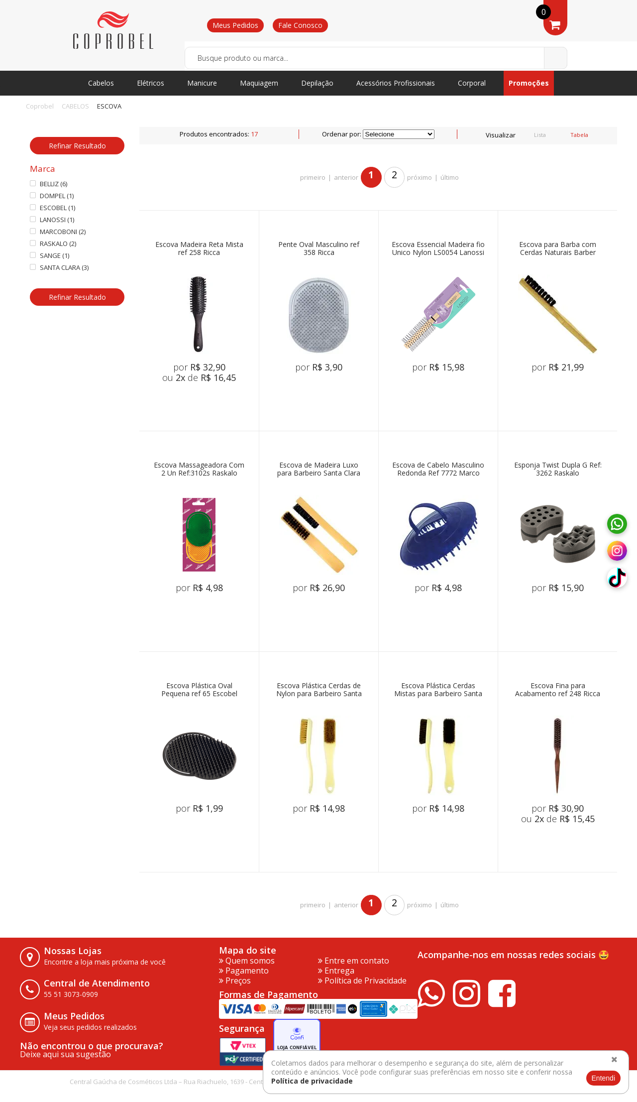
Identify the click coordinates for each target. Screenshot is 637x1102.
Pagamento (244, 970)
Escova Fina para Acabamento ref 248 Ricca (557, 690)
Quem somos (247, 960)
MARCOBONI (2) (58, 232)
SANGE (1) (49, 255)
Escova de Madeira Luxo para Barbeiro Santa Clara (318, 469)
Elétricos (150, 83)
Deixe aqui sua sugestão (65, 1054)
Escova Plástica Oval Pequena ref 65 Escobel (199, 690)
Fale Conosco (300, 25)
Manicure (202, 83)
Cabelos (101, 83)
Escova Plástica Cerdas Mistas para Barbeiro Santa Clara (438, 690)
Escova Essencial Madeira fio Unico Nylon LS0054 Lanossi (438, 249)
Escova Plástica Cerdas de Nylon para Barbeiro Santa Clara (319, 690)
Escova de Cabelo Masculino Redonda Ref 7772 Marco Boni (438, 469)
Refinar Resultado (77, 145)
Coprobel (40, 106)
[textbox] (376, 58)
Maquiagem (259, 83)
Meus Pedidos (235, 25)
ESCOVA (109, 106)
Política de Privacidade (362, 980)
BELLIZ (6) (48, 184)
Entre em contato (353, 960)
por (199, 367)
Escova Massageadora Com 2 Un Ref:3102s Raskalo (199, 469)
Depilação (317, 83)
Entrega (336, 970)
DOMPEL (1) (52, 196)
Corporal (472, 83)
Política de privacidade (312, 1081)
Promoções (529, 83)
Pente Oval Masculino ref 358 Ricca (318, 249)
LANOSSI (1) (52, 220)
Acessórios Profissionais (395, 83)
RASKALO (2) (53, 243)
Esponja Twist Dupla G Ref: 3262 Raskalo (558, 469)
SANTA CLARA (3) (59, 267)
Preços (235, 980)
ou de (199, 377)
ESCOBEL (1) (52, 208)
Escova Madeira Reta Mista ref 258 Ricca (199, 249)
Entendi (603, 1078)
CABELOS (75, 106)
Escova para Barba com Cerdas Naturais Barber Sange (557, 249)
